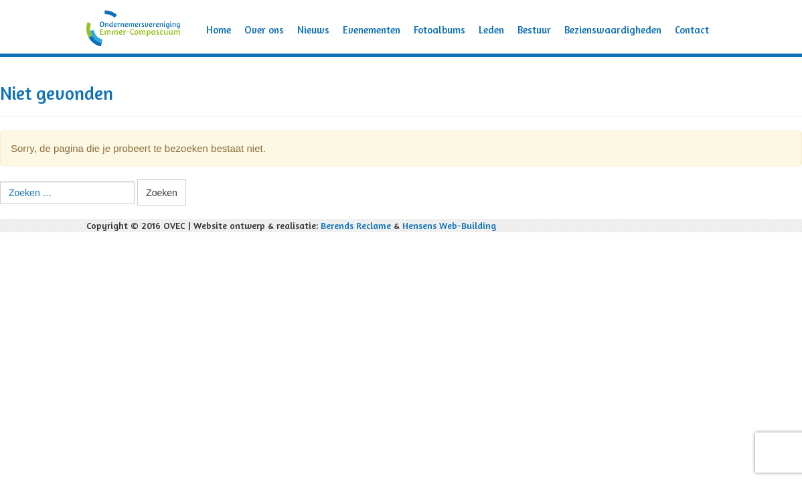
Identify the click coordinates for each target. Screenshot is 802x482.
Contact (692, 29)
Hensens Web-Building (449, 225)
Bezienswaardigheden (612, 29)
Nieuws (313, 29)
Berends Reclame (356, 225)
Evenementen (371, 29)
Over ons (264, 29)
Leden (491, 29)
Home (218, 29)
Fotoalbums (439, 29)
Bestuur (534, 29)
